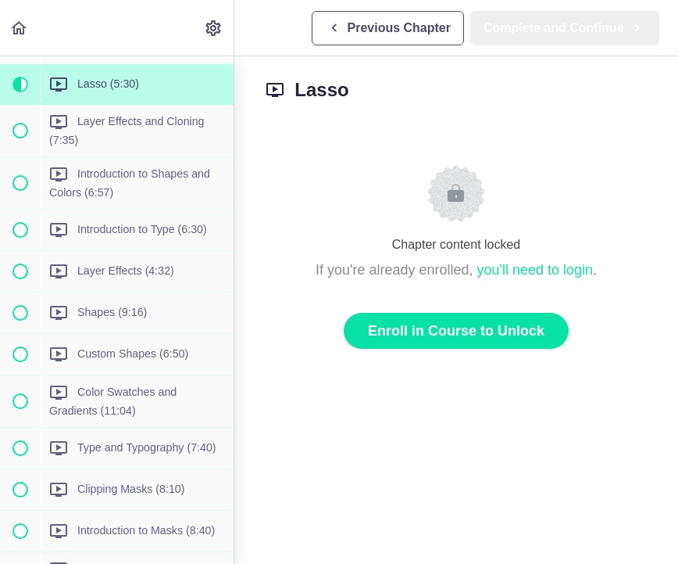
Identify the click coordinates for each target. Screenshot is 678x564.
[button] (19, 28)
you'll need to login (535, 270)
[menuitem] (214, 28)
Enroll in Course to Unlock (456, 331)
